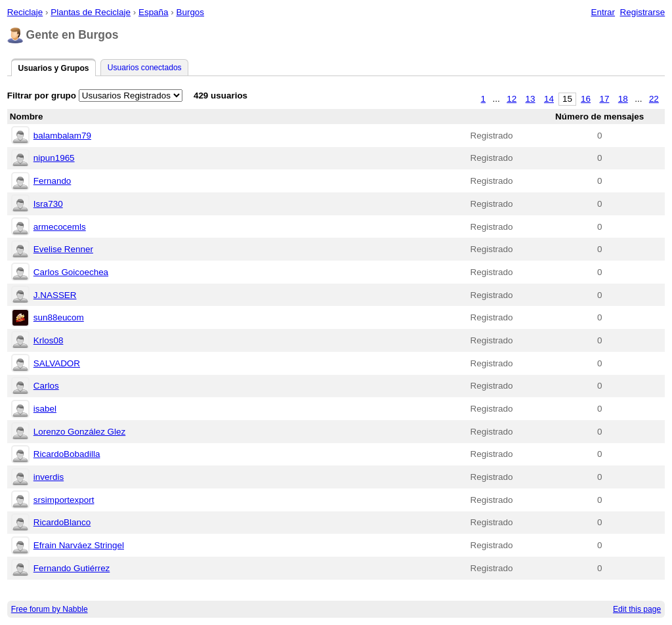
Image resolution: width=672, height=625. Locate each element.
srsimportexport (63, 500)
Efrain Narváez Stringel (78, 545)
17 (604, 99)
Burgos (190, 12)
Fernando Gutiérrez (71, 568)
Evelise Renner (63, 249)
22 (654, 99)
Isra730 (48, 204)
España (153, 12)
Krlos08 (48, 340)
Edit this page (637, 609)
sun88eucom (58, 317)
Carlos (46, 386)
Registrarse (642, 12)
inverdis (48, 477)
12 (511, 99)
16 (586, 99)
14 (549, 99)
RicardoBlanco (62, 522)
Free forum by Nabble (49, 609)
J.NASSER (55, 295)
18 (623, 99)
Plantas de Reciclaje (91, 12)
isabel (44, 409)
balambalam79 (62, 135)
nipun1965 (54, 158)
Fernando (52, 181)
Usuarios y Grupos (53, 68)
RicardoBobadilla (66, 454)
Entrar (603, 12)
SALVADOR (56, 363)
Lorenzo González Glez (79, 432)
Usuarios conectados (145, 67)
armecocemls (59, 227)
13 (531, 99)
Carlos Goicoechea (70, 272)
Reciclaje (25, 12)
